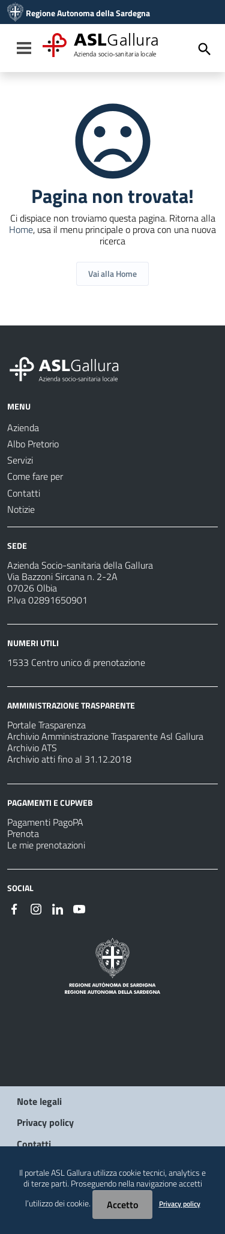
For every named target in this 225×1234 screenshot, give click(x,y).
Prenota (23, 833)
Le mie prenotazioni (46, 845)
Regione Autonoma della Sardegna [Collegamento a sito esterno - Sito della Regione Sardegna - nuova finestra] (88, 13)
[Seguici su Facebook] (14, 908)
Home (21, 229)
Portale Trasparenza (46, 725)
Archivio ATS (32, 747)
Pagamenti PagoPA (45, 822)
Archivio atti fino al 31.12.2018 (69, 759)
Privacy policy (45, 1122)
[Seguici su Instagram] (36, 908)
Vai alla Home (112, 273)
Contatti (34, 1144)
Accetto (122, 1204)
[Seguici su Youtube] (79, 908)
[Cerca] (204, 49)
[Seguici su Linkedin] (57, 908)
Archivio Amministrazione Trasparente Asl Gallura (105, 736)
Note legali (39, 1101)
